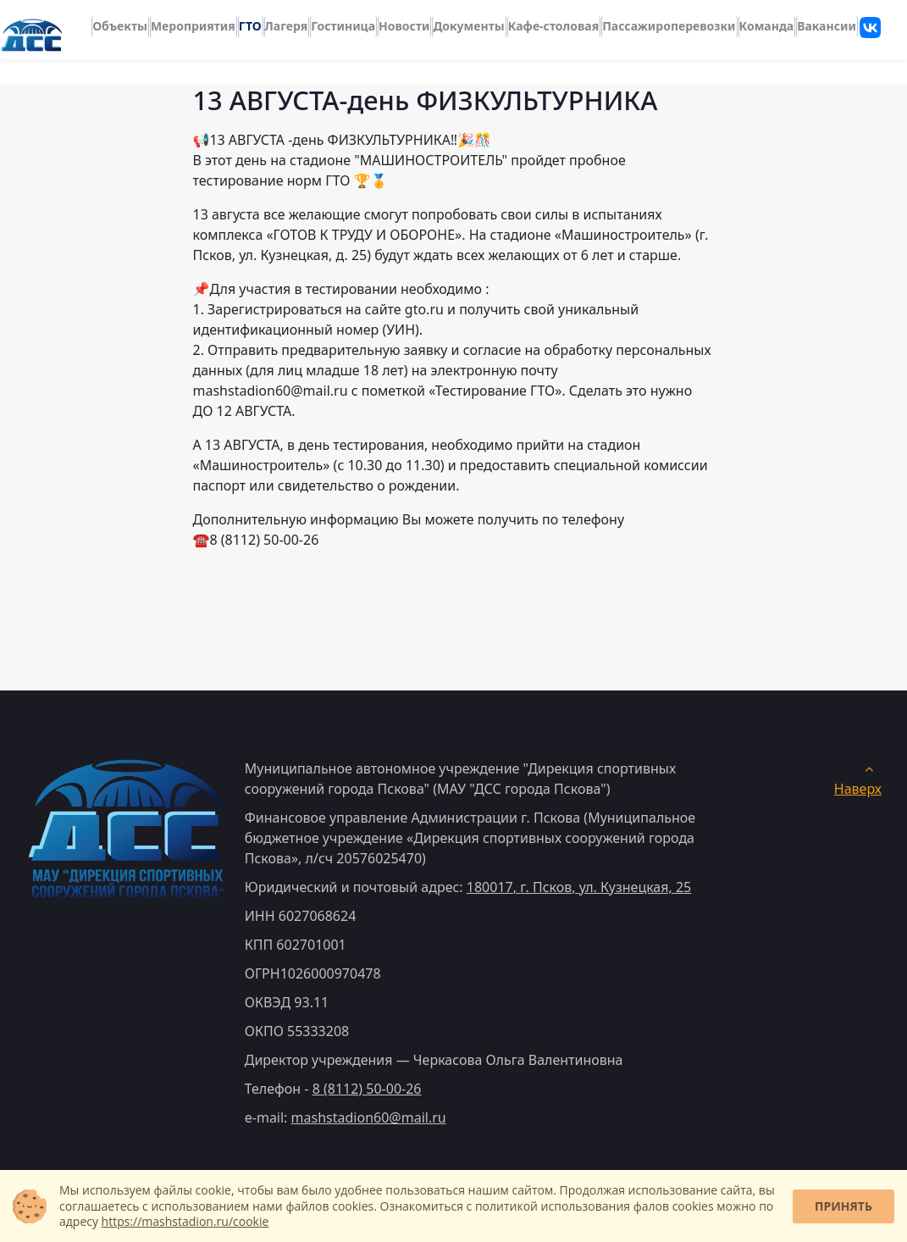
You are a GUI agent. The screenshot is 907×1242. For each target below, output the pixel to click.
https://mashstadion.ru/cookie (185, 1221)
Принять (843, 1206)
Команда (766, 22)
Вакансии (826, 22)
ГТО (250, 22)
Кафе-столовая (553, 22)
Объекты (119, 22)
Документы (468, 22)
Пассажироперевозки (668, 22)
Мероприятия (193, 22)
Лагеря (286, 22)
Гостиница (343, 22)
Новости (404, 22)
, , (579, 887)
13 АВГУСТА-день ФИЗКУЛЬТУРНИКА (424, 100)
